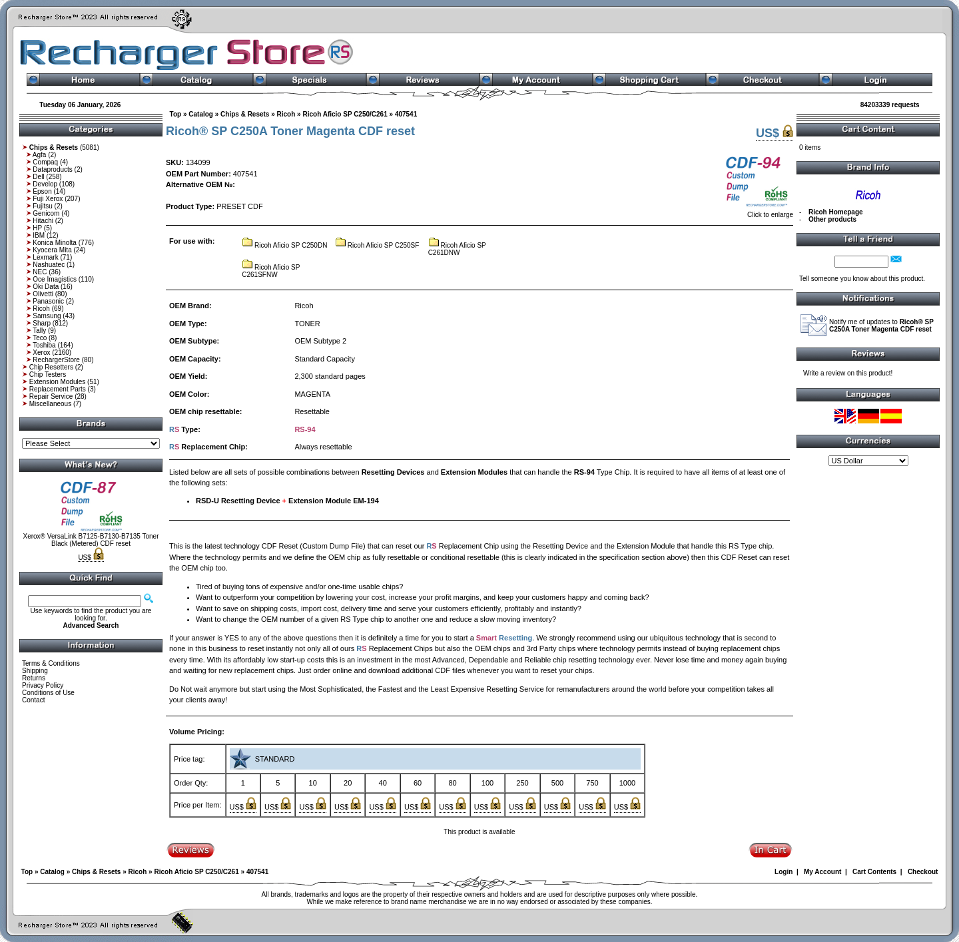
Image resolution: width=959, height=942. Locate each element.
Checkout (923, 871)
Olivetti (43, 294)
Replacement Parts (57, 389)
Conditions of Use (48, 692)
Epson (42, 191)
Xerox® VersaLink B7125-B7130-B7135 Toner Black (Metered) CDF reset (91, 540)
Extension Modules (57, 381)
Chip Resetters (51, 367)
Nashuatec (49, 264)
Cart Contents (874, 871)
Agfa (40, 154)
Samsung (47, 316)
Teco (40, 338)
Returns (33, 678)
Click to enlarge (758, 211)
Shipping (35, 670)
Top (176, 114)
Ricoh (41, 308)
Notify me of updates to (881, 325)
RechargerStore (56, 359)
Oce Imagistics (55, 279)
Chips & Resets (244, 114)
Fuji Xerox (48, 198)
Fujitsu (42, 206)
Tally (39, 330)
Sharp (42, 323)
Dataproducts (52, 169)
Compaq (45, 162)
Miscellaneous (50, 403)
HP (37, 228)
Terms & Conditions (51, 663)
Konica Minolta (55, 242)
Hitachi (43, 220)
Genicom (46, 213)
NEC (40, 272)
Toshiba (44, 345)
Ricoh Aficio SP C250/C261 (344, 114)
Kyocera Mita (52, 250)
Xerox (41, 352)
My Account (822, 871)
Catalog (200, 114)
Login (784, 871)
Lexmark (45, 257)
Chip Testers (47, 374)
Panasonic (48, 301)
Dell (38, 176)
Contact (33, 700)
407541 (406, 114)
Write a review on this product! (847, 373)
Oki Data (46, 286)
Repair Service (51, 396)
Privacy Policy (42, 685)
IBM (39, 235)
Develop (45, 184)
